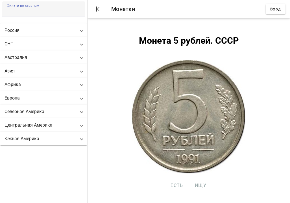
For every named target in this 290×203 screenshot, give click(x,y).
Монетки (123, 9)
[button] (43, 30)
